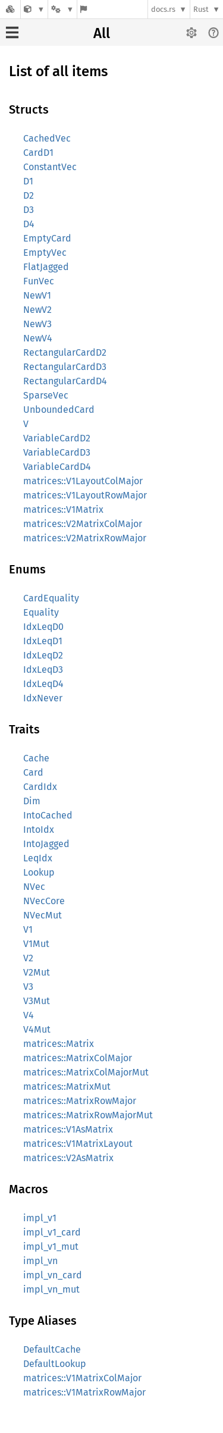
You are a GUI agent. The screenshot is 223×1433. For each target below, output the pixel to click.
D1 (28, 181)
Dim (31, 801)
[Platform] (62, 9)
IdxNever (42, 698)
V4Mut (37, 1029)
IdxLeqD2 (43, 655)
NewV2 (37, 309)
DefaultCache (52, 1349)
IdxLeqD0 (43, 626)
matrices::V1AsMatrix (68, 1129)
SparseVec (45, 395)
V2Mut (36, 972)
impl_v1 (39, 1218)
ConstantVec (50, 167)
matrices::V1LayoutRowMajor (85, 495)
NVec (34, 886)
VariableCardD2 (56, 438)
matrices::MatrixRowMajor (79, 1100)
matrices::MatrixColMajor (77, 1058)
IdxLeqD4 (43, 683)
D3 (28, 209)
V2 (28, 958)
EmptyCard (47, 238)
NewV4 (37, 338)
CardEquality (51, 598)
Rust (201, 9)
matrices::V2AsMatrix (68, 1158)
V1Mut (36, 943)
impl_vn (40, 1260)
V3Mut (36, 1000)
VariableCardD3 (56, 452)
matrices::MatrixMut (67, 1086)
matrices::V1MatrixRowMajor (84, 1392)
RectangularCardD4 (65, 381)
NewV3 (37, 324)
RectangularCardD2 (64, 352)
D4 (28, 224)
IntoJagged (46, 843)
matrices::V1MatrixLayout (78, 1143)
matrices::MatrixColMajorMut (86, 1072)
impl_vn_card (52, 1275)
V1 (28, 929)
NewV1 (37, 295)
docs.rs (163, 9)
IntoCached (48, 815)
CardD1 (38, 152)
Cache (36, 758)
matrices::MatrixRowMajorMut (88, 1115)
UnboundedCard (59, 409)
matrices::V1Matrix (63, 509)
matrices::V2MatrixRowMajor (84, 538)
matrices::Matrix (58, 1043)
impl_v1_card (52, 1232)
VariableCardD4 (57, 466)
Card (33, 772)
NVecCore (44, 901)
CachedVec (47, 138)
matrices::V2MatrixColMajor (82, 523)
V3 (28, 986)
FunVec (38, 281)
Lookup (39, 872)
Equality (41, 612)
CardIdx (40, 786)
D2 (28, 195)
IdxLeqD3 (43, 669)
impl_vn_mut (51, 1289)
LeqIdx (37, 858)
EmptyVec (45, 252)
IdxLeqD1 (42, 641)
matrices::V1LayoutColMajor (83, 481)
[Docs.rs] (10, 9)
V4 (28, 1015)
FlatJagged (46, 266)
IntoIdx (38, 829)
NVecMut (42, 915)
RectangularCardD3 (64, 366)
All (101, 33)
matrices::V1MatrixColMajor (82, 1378)
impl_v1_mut (50, 1246)
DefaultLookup (54, 1363)
